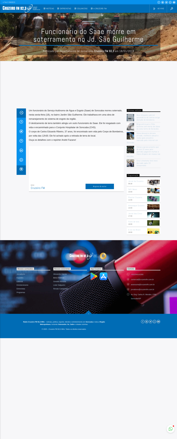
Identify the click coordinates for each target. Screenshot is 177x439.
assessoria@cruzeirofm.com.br (143, 334)
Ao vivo (158, 8)
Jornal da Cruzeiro (135, 231)
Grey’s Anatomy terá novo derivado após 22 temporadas (147, 212)
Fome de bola (133, 271)
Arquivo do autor (100, 236)
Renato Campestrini (61, 338)
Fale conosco (8, 2)
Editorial (20, 331)
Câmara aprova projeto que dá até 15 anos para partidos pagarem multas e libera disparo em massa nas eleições (143, 201)
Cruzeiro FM (38, 237)
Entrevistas (65, 8)
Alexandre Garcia (60, 324)
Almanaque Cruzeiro (136, 255)
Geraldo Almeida (59, 331)
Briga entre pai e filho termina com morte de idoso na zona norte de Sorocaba (148, 176)
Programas (21, 342)
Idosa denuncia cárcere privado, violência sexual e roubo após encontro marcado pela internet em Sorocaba (143, 188)
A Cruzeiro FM (100, 8)
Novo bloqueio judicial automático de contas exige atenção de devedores (148, 167)
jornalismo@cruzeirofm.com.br (142, 339)
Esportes (20, 327)
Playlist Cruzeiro (135, 247)
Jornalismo (88, 48)
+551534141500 (137, 324)
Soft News (132, 239)
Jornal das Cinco (135, 263)
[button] (171, 429)
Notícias (50, 8)
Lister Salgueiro (59, 335)
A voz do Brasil (134, 279)
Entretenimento (22, 335)
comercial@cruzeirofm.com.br (142, 329)
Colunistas (82, 8)
